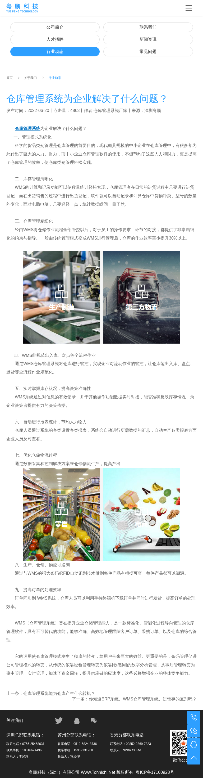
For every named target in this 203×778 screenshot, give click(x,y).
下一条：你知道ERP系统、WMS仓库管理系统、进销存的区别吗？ (134, 699)
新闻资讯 (148, 39)
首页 (9, 78)
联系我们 (148, 27)
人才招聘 (55, 39)
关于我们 (30, 78)
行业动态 (55, 51)
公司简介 (55, 27)
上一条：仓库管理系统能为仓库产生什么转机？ (50, 693)
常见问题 (148, 51)
